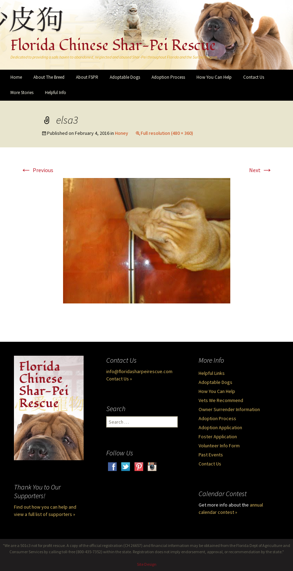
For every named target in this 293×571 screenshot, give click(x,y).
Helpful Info (55, 92)
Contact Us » (119, 379)
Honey (121, 133)
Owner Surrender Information (229, 409)
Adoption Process (168, 77)
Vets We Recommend (221, 400)
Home (16, 77)
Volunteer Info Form (219, 445)
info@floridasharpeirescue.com (139, 371)
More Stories (21, 92)
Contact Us (253, 77)
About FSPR (87, 77)
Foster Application (218, 436)
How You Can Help (214, 77)
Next (261, 170)
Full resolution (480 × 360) (167, 133)
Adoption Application (220, 427)
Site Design (146, 564)
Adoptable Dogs (125, 77)
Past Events (211, 455)
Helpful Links (212, 373)
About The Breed (48, 77)
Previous (37, 170)
